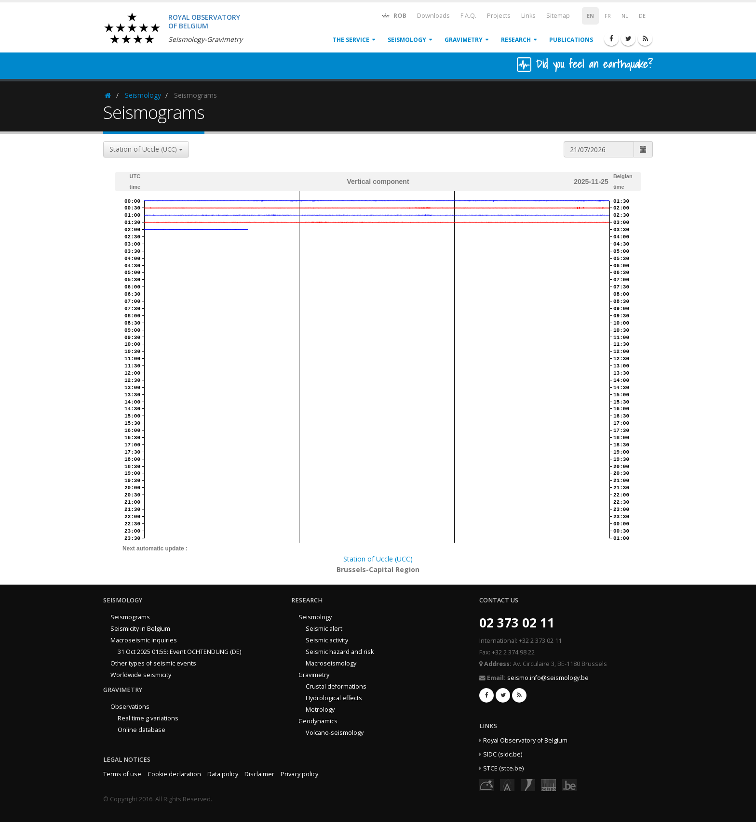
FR (608, 16)
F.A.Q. (468, 16)
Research (516, 40)
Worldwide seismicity (140, 675)
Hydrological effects (334, 698)
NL (624, 16)
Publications (571, 40)
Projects (499, 16)
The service (351, 40)
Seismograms (130, 617)
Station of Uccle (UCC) (378, 558)
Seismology (407, 40)
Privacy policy (299, 774)
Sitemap (558, 16)
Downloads (433, 16)
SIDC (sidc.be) (502, 754)
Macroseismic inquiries (143, 640)
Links (528, 16)
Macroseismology (331, 663)
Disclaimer (259, 774)
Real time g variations (148, 718)
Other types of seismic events (153, 663)
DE (642, 16)
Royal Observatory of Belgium (525, 740)
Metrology (320, 709)
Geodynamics (318, 721)
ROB (393, 15)
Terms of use (122, 774)
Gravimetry (464, 40)
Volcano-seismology (335, 733)
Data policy (222, 774)
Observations (129, 707)
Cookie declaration (174, 774)
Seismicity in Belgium (140, 629)
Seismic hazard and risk (340, 652)
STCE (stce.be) (503, 768)
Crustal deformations (336, 686)
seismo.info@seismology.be (548, 678)
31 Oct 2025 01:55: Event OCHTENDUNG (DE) (179, 652)
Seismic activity (327, 640)
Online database (141, 730)
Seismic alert (324, 629)
